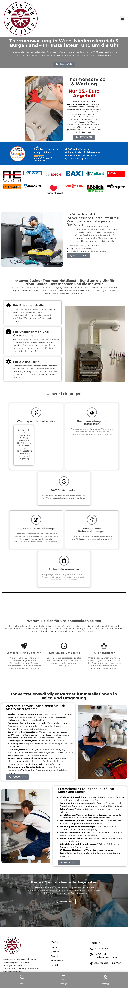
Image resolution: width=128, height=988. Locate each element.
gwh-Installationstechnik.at (46, 148)
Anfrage (63, 984)
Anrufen (22, 984)
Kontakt (95, 943)
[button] (122, 18)
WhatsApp (104, 984)
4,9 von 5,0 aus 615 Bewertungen (43, 159)
